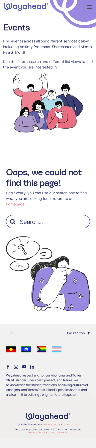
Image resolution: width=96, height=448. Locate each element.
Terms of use (71, 424)
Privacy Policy (36, 432)
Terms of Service (58, 432)
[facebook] (8, 367)
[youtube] (24, 367)
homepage (15, 204)
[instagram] (16, 367)
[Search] (12, 221)
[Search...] (48, 221)
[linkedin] (32, 367)
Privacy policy (52, 424)
